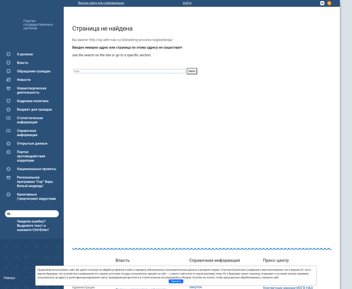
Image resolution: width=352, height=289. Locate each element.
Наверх (9, 278)
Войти (187, 3)
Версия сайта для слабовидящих (101, 3)
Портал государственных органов (38, 24)
